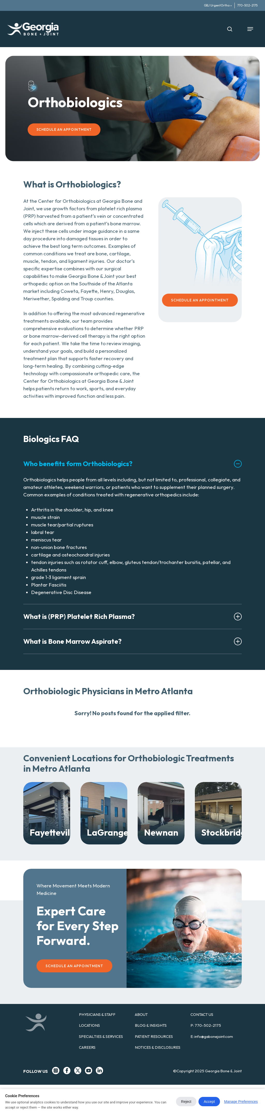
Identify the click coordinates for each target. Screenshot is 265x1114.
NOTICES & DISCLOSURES (157, 1047)
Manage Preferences (241, 1101)
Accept (209, 1101)
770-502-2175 (208, 1025)
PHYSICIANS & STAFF (97, 1014)
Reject (186, 1101)
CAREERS (87, 1047)
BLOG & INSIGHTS (151, 1025)
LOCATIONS (89, 1025)
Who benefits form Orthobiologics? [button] (132, 463)
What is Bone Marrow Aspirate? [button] (132, 641)
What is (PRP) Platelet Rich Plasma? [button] (132, 616)
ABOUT (141, 1014)
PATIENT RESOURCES (154, 1036)
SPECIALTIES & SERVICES (101, 1036)
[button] (250, 29)
